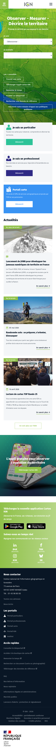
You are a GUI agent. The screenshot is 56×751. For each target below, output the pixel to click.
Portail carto (12, 626)
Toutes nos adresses (12, 599)
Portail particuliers (15, 616)
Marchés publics (10, 697)
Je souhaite (8, 50)
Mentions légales (13, 718)
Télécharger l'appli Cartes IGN (18, 85)
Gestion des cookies (16, 721)
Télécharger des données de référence (19, 669)
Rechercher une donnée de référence (21, 101)
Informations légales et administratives (20, 692)
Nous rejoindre (10, 686)
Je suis (6, 36)
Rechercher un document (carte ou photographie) (24, 663)
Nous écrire (8, 604)
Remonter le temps (14, 90)
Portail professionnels (16, 621)
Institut (10, 636)
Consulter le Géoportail (13, 648)
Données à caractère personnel (37, 718)
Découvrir (24, 142)
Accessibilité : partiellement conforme (28, 715)
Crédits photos (35, 721)
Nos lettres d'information (14, 681)
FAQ (5, 676)
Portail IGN (11, 631)
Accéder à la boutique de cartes (17, 653)
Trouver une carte (13, 79)
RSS (46, 721)
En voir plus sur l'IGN (28, 425)
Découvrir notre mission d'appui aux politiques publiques (28, 108)
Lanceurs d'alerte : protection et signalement (22, 702)
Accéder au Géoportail (15, 96)
